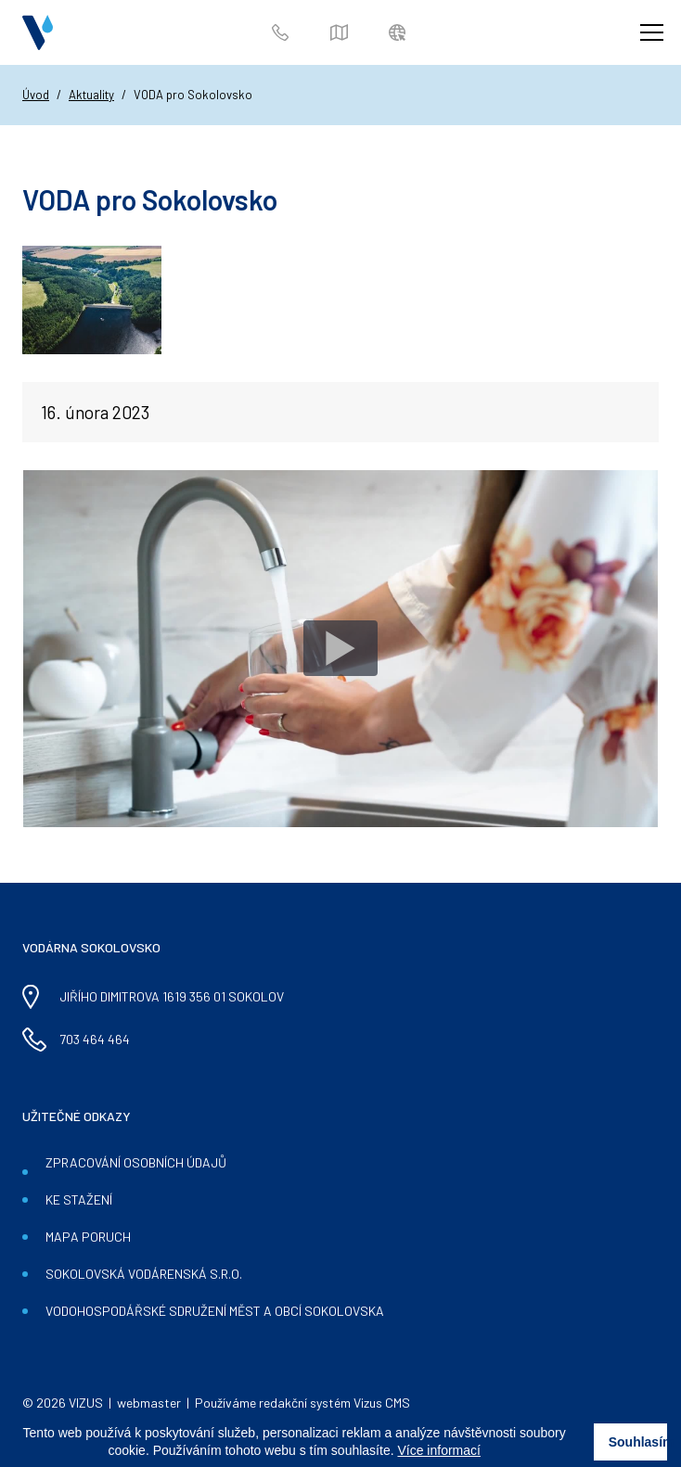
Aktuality (91, 94)
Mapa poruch (341, 33)
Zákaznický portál (400, 33)
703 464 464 (283, 33)
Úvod (35, 94)
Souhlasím (638, 1442)
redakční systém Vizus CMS (334, 1402)
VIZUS (86, 1402)
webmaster (149, 1402)
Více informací (438, 1450)
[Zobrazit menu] (651, 32)
